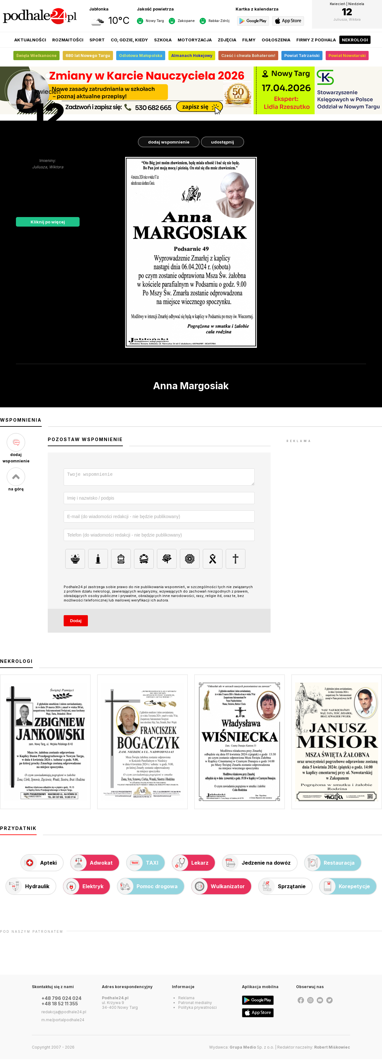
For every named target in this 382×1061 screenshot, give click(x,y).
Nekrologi (355, 39)
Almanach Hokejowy (191, 55)
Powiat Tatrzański (302, 55)
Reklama (186, 999)
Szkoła (163, 39)
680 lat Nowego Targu (88, 55)
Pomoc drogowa (147, 888)
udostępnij (222, 141)
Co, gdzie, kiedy (129, 39)
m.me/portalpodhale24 (62, 1021)
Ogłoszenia (276, 39)
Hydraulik (27, 888)
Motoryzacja (195, 39)
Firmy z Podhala (316, 39)
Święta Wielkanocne (36, 55)
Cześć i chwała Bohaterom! (248, 55)
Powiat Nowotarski (347, 55)
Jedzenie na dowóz (257, 865)
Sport (97, 39)
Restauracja (330, 865)
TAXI (142, 865)
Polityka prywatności (197, 1009)
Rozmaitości (67, 39)
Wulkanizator (218, 888)
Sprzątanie (282, 888)
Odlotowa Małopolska (140, 55)
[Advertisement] (334, 484)
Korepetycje (345, 888)
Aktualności (30, 39)
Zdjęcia (227, 39)
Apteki (39, 865)
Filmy (249, 39)
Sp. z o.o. (252, 1049)
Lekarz (190, 865)
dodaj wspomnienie (168, 141)
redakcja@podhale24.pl (63, 1013)
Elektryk (83, 888)
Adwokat (92, 865)
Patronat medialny (195, 1004)
